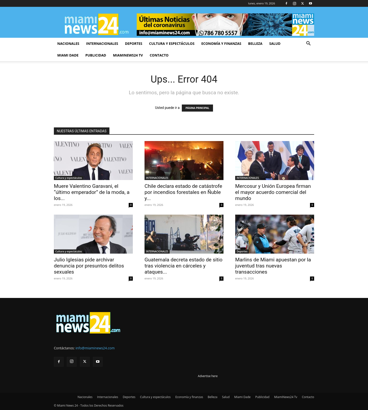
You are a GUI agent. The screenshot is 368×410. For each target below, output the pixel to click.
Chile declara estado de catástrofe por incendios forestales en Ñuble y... (183, 192)
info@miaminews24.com (95, 348)
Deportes (133, 43)
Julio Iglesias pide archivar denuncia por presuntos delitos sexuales (89, 266)
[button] (308, 44)
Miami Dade (67, 55)
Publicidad (95, 55)
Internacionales (102, 43)
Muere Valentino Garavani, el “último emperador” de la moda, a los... (91, 192)
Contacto (159, 55)
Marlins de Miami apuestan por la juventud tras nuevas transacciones (273, 266)
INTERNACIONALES (157, 178)
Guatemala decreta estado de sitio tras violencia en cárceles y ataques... (184, 266)
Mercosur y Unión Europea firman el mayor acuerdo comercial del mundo (273, 192)
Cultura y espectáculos (171, 43)
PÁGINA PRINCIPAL (197, 108)
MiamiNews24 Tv (128, 55)
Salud (275, 43)
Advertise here (208, 376)
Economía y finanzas (221, 43)
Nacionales (68, 43)
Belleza (255, 43)
